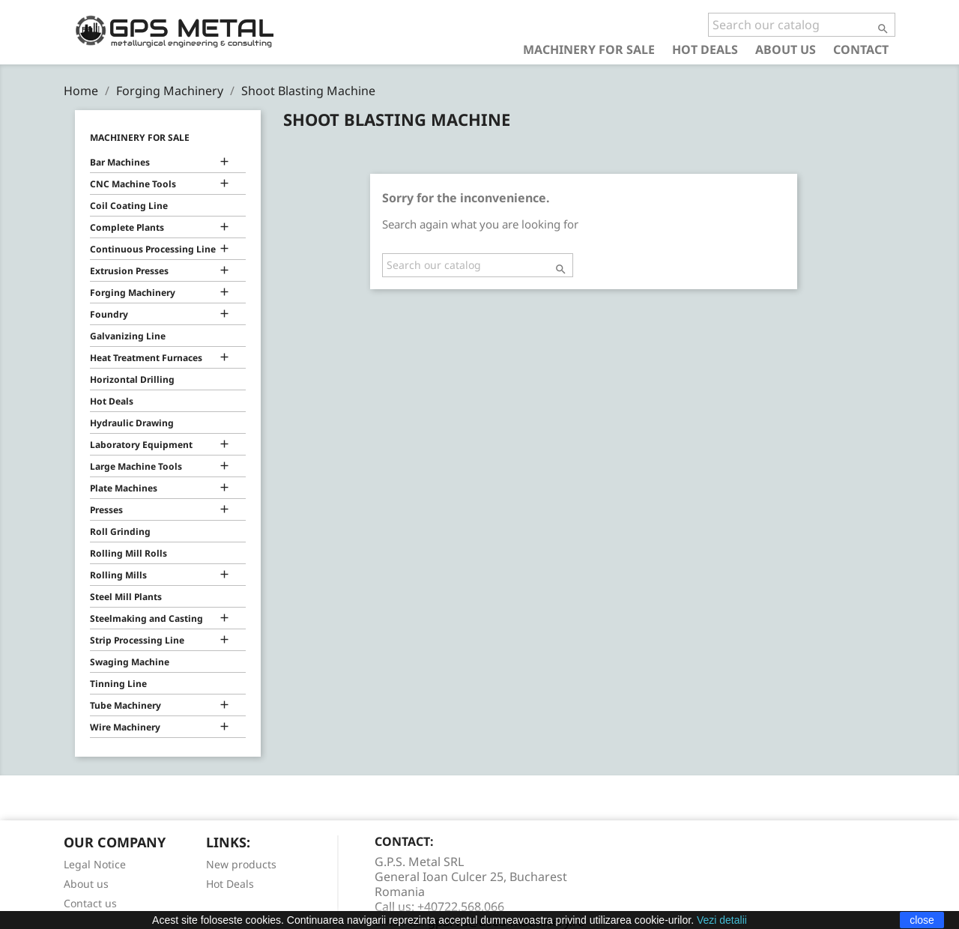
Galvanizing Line (128, 336)
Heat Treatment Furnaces (146, 357)
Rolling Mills (118, 575)
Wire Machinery (125, 727)
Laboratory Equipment (141, 444)
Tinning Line (118, 683)
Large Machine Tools (136, 466)
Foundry (109, 314)
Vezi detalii (722, 920)
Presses (106, 509)
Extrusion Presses (129, 270)
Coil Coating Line (129, 205)
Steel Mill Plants (126, 596)
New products (241, 864)
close (922, 920)
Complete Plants (127, 227)
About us (785, 49)
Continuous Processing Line (153, 249)
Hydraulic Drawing (132, 423)
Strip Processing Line (137, 640)
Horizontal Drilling (132, 379)
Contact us (90, 903)
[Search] (801, 25)
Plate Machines (123, 488)
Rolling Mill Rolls (128, 553)
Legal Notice (95, 864)
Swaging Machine (129, 662)
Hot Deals (705, 49)
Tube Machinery (125, 705)
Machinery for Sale (589, 49)
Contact (861, 49)
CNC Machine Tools (133, 184)
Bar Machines (120, 162)
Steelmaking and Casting (146, 618)
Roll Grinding (120, 531)
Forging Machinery (132, 292)
